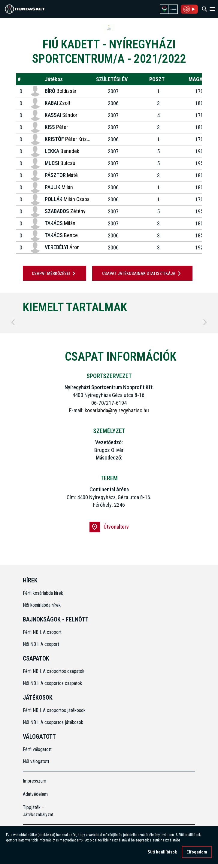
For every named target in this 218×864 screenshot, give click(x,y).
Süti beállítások (162, 852)
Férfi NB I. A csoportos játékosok (54, 710)
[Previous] (13, 322)
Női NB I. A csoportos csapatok (53, 683)
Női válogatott (36, 761)
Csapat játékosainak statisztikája (142, 273)
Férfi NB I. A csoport (42, 632)
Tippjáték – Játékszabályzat (38, 810)
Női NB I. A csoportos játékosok (53, 722)
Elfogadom (196, 852)
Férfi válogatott (37, 749)
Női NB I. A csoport (41, 644)
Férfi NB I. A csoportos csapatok (54, 671)
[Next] (205, 322)
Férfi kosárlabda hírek (43, 593)
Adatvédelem (35, 794)
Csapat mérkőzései (54, 273)
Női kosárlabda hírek (42, 605)
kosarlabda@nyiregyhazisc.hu (117, 410)
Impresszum (34, 781)
